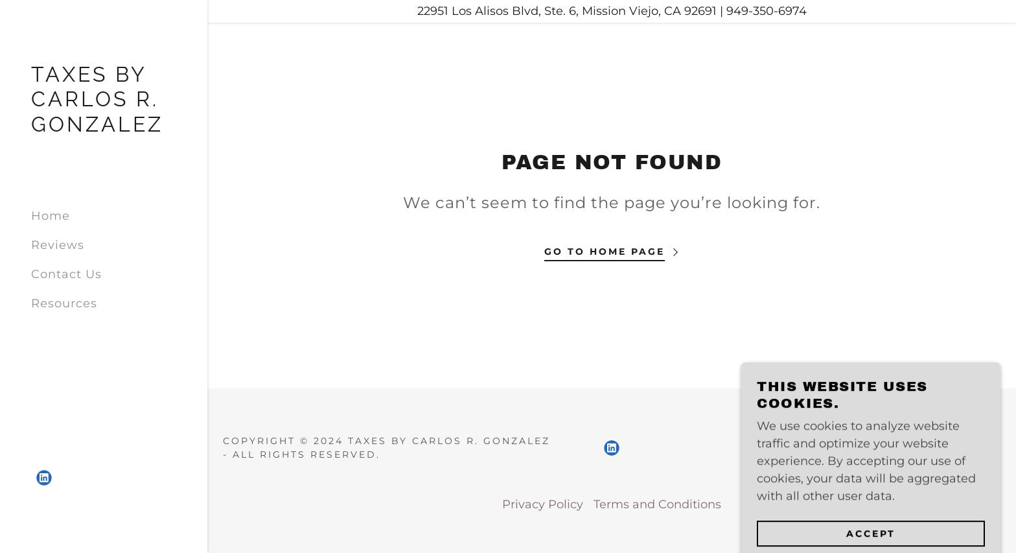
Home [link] (50, 216)
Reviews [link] (57, 245)
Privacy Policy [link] (542, 504)
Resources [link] (64, 303)
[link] (103, 128)
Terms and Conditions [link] (657, 504)
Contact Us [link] (66, 274)
